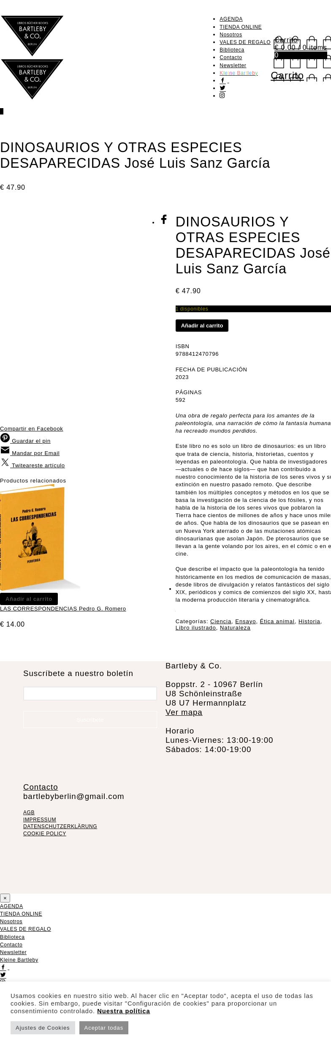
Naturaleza (235, 627)
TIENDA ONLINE (241, 27)
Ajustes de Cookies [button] (43, 1028)
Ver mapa (184, 712)
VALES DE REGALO (245, 42)
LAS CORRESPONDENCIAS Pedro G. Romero (63, 608)
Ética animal (277, 621)
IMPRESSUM (39, 820)
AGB (29, 812)
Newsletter (233, 65)
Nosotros (231, 35)
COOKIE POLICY (44, 834)
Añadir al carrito (202, 325)
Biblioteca (232, 50)
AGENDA (231, 19)
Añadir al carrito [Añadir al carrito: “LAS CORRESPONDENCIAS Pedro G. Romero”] (28, 599)
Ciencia (220, 621)
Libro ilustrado (196, 627)
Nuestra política (123, 1011)
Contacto (231, 57)
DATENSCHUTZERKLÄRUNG (60, 826)
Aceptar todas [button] (104, 1028)
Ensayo (245, 621)
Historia (309, 621)
